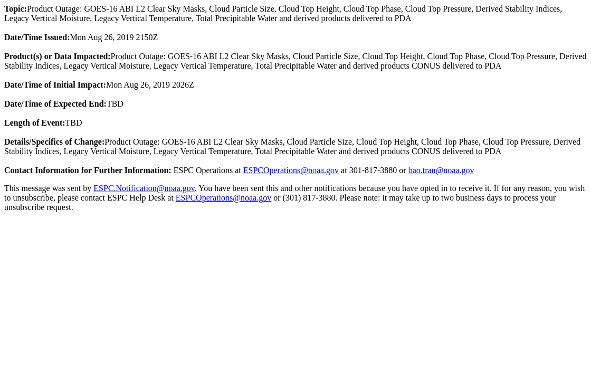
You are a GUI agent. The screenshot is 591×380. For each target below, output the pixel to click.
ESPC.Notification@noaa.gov (143, 188)
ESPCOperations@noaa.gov (291, 170)
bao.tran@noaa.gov (441, 170)
